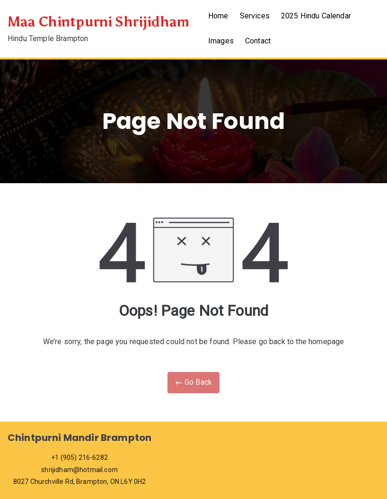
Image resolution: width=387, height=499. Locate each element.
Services (255, 15)
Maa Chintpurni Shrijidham (98, 22)
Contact (258, 40)
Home (218, 15)
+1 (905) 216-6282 (79, 457)
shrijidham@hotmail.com (79, 470)
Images (221, 40)
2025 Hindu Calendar (316, 15)
